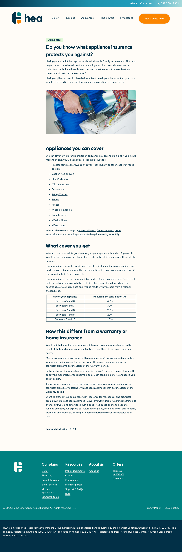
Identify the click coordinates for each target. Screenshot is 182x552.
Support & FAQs (74, 489)
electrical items (87, 230)
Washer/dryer (59, 220)
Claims (69, 475)
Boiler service (49, 484)
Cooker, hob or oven (63, 174)
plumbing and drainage (58, 412)
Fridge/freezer (60, 194)
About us (94, 471)
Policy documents (75, 471)
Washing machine (62, 210)
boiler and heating (125, 408)
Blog (67, 494)
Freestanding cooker (63, 165)
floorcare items (105, 230)
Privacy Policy (153, 508)
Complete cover (50, 480)
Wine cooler (59, 225)
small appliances (77, 234)
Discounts (118, 478)
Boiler (45, 471)
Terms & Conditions (118, 472)
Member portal (73, 484)
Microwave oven (61, 184)
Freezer (56, 204)
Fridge (55, 199)
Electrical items (50, 497)
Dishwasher (58, 189)
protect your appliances (69, 397)
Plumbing (47, 475)
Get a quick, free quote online (98, 405)
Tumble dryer (59, 215)
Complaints (71, 480)
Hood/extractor (60, 179)
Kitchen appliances (48, 491)
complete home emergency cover (93, 412)
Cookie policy (171, 508)
